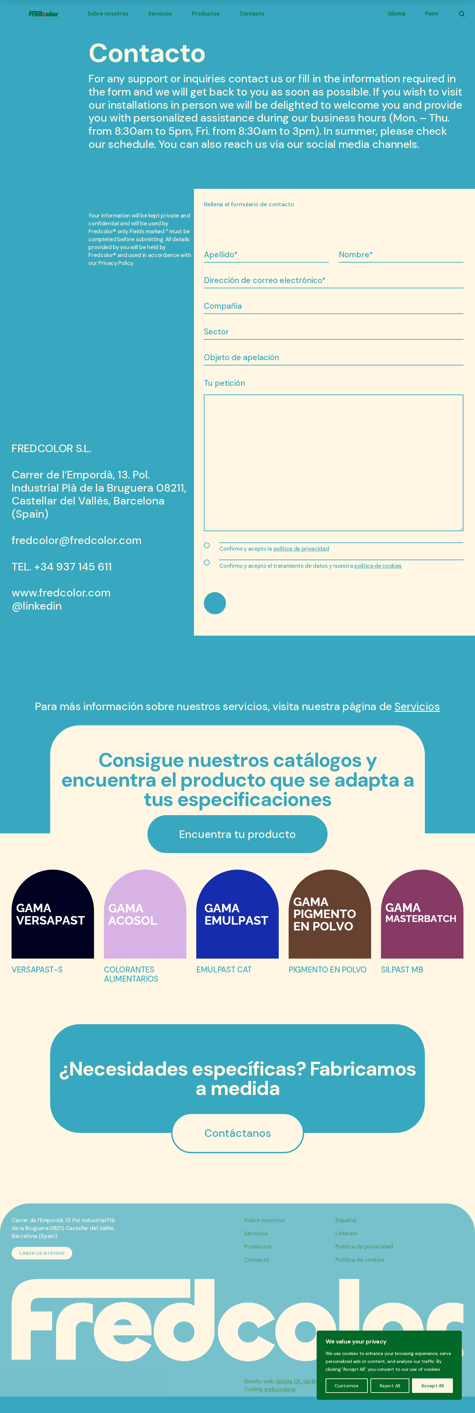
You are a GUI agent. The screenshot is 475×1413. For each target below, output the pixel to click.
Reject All (390, 1386)
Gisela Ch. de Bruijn (301, 1389)
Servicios (160, 13)
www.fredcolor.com (61, 592)
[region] (389, 1365)
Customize (347, 1386)
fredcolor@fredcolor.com (77, 540)
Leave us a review (41, 1260)
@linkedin (37, 606)
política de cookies (378, 565)
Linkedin (346, 1241)
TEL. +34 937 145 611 (62, 566)
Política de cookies (360, 1267)
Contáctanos (237, 1133)
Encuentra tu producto (237, 834)
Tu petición (224, 383)
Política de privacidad (364, 1254)
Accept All (432, 1386)
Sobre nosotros (107, 13)
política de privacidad (301, 548)
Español (345, 1228)
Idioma (396, 13)
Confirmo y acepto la (274, 549)
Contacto (252, 13)
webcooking (280, 1397)
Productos (206, 13)
